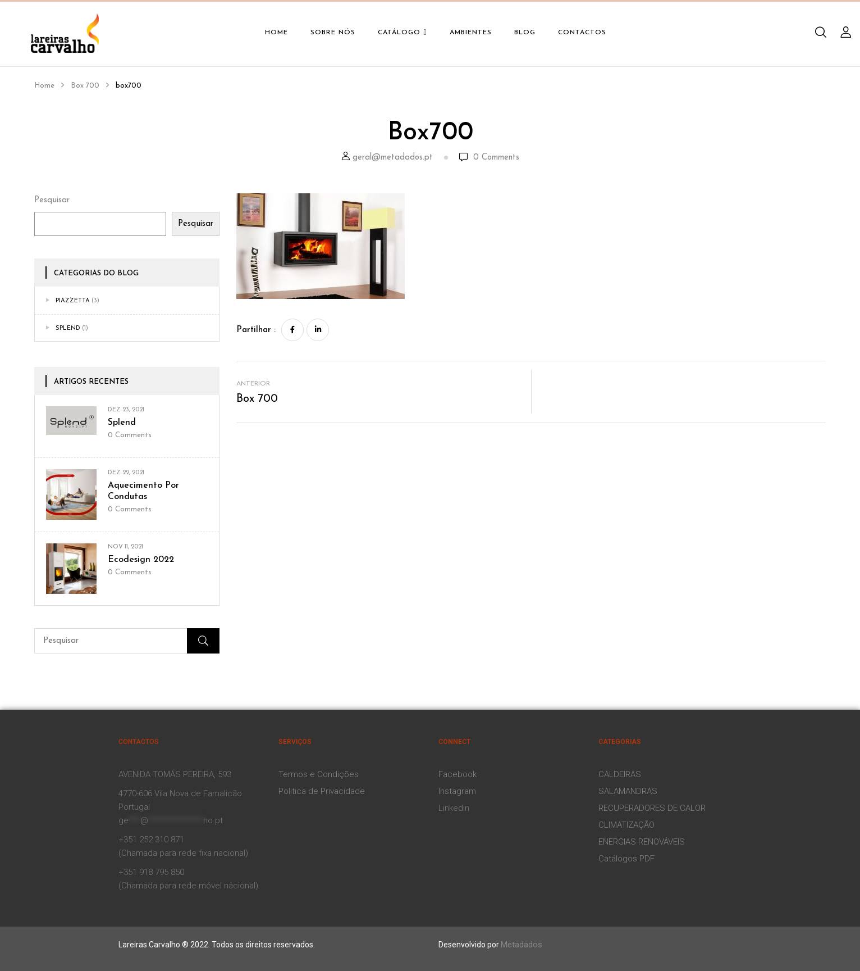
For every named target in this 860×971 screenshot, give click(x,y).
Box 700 (85, 85)
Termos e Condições (318, 774)
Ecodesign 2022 (141, 559)
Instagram (457, 791)
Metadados (521, 945)
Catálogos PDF (626, 859)
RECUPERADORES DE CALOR (652, 808)
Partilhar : (256, 330)
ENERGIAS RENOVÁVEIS (641, 842)
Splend (68, 328)
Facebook (457, 774)
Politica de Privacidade (321, 791)
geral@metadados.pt (393, 157)
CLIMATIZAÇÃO (626, 825)
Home (44, 85)
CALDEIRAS (619, 774)
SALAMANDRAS (627, 791)
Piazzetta (73, 301)
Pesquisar (52, 200)
